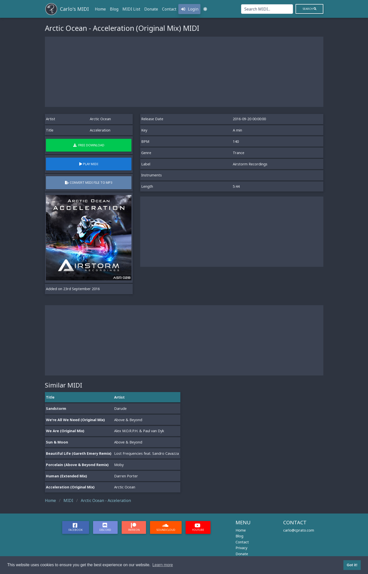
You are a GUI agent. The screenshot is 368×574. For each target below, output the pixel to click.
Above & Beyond (128, 419)
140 (236, 141)
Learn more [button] (162, 565)
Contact (169, 9)
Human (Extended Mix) (66, 476)
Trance (238, 152)
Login (189, 9)
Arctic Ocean (100, 118)
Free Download (88, 145)
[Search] (267, 9)
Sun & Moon (57, 442)
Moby (119, 464)
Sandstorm (56, 408)
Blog (114, 9)
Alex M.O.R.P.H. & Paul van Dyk (139, 430)
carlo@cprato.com (298, 530)
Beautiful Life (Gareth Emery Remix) (78, 453)
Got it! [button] (352, 565)
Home (100, 9)
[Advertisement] (184, 72)
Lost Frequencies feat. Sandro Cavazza (146, 453)
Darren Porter (126, 476)
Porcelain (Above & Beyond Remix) (77, 464)
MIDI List (131, 9)
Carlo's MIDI (74, 9)
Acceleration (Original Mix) (70, 487)
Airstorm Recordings (250, 164)
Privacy (241, 547)
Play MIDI (88, 164)
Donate (151, 9)
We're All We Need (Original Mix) (75, 419)
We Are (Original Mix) (65, 430)
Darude (120, 408)
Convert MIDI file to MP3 (88, 182)
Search (309, 9)
